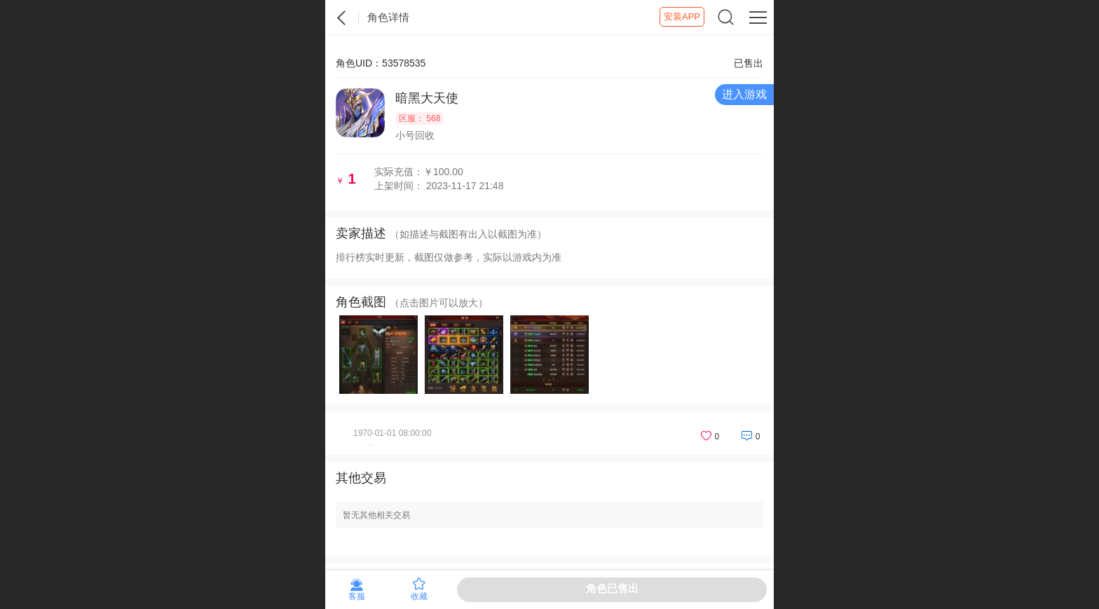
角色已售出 (612, 588)
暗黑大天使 (426, 98)
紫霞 (342, 18)
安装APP (682, 16)
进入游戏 (744, 94)
